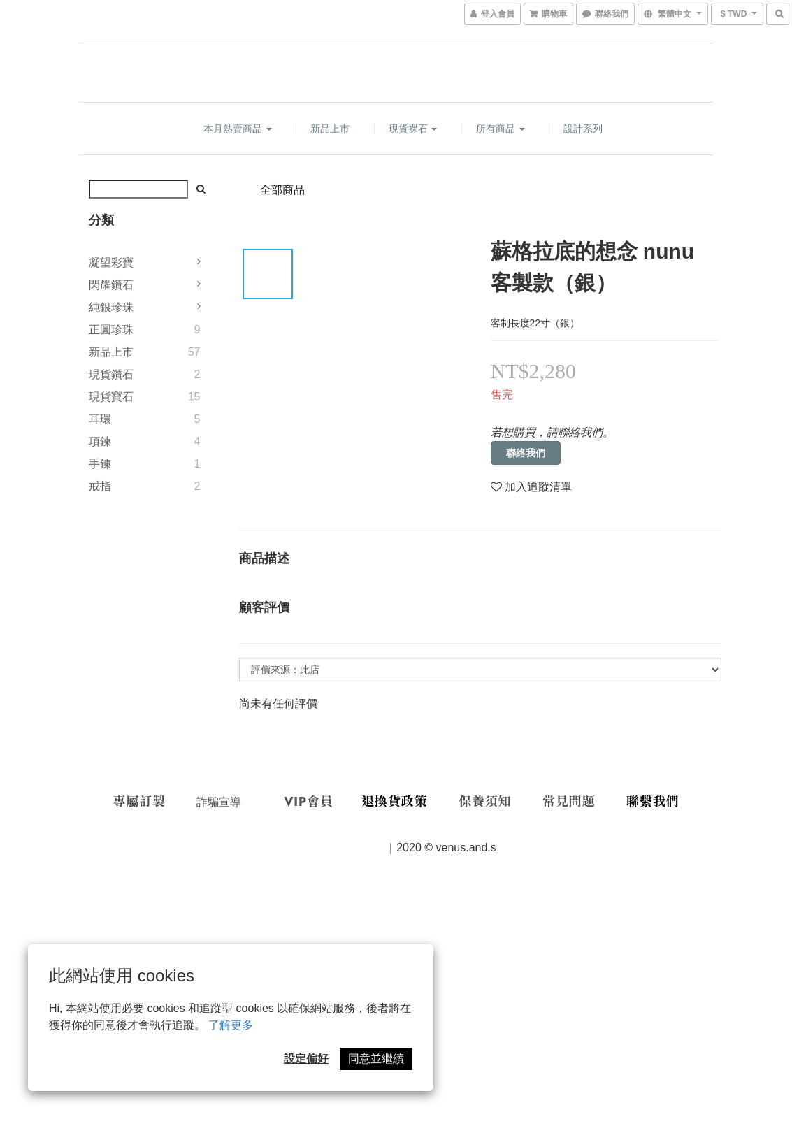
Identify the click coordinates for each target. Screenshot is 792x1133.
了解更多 (230, 1025)
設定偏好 (306, 1059)
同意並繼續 (376, 1059)
